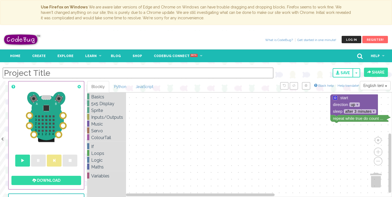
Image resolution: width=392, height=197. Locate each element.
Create (39, 56)
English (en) (375, 85)
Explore (65, 56)
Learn (91, 56)
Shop (137, 56)
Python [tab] (120, 87)
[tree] (106, 136)
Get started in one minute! (316, 40)
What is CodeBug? (279, 40)
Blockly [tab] (98, 87)
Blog (116, 56)
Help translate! (349, 85)
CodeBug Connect (176, 56)
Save (343, 73)
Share (376, 72)
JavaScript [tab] (144, 87)
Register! (375, 40)
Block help (324, 85)
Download (46, 180)
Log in (351, 40)
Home (15, 56)
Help (375, 56)
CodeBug (22, 40)
